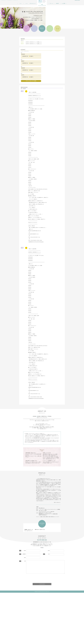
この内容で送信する (42, 624)
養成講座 (57, 30)
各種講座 (49, 30)
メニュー (26, 5)
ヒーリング (34, 30)
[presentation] (42, 619)
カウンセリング (26, 30)
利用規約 (42, 587)
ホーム (20, 5)
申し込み (77, 1)
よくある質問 (63, 5)
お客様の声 (57, 5)
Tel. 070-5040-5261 (42, 580)
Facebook (82, 2)
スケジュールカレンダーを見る (31, 80)
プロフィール (51, 5)
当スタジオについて (32, 5)
